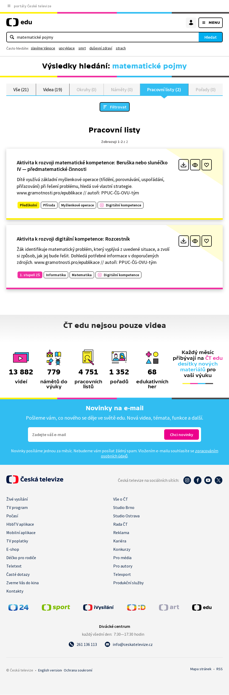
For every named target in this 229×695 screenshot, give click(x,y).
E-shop (12, 549)
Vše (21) (20, 89)
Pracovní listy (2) (164, 89)
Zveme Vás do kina (22, 583)
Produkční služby (128, 583)
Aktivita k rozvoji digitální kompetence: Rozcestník (73, 239)
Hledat (210, 37)
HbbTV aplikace (20, 524)
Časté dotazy (18, 574)
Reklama (121, 532)
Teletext (14, 566)
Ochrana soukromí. (78, 670)
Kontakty (14, 591)
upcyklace (67, 48)
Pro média (122, 557)
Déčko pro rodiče (21, 557)
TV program (17, 507)
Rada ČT (120, 524)
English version (50, 670)
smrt (82, 48)
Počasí (12, 516)
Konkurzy (121, 549)
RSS (219, 669)
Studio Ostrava (126, 516)
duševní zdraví (100, 48)
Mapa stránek (200, 669)
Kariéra (119, 541)
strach (121, 48)
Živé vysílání (17, 499)
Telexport (122, 574)
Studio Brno (123, 507)
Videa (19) (52, 89)
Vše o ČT (120, 499)
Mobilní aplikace (21, 532)
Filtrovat (118, 107)
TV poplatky (17, 541)
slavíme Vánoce (43, 48)
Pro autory (122, 566)
